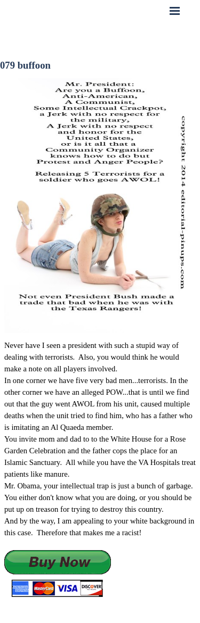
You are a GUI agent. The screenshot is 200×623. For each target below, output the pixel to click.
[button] (57, 574)
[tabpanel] (100, 469)
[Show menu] (175, 11)
